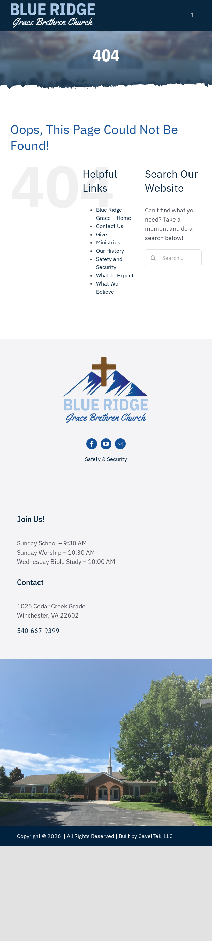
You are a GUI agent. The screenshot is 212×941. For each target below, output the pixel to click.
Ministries (108, 242)
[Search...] (173, 257)
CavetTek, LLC (155, 836)
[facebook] (91, 443)
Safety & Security (106, 458)
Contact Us (109, 226)
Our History (110, 250)
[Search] (153, 257)
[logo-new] (106, 359)
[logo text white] (52, 5)
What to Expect (115, 275)
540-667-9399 (38, 631)
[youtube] (106, 443)
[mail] (120, 443)
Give (101, 234)
